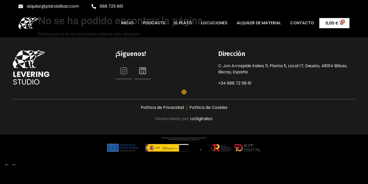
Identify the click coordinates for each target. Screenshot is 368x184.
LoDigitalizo (201, 119)
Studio (26, 82)
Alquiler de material (259, 23)
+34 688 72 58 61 (234, 83)
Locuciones (214, 23)
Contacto (302, 23)
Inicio (127, 23)
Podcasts (154, 23)
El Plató (183, 23)
